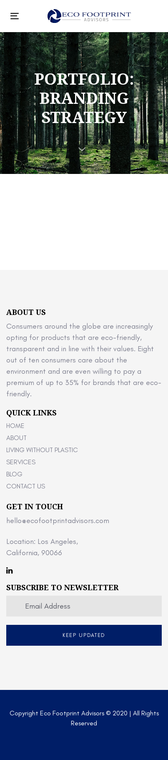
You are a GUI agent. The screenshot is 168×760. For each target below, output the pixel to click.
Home (15, 426)
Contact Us (25, 486)
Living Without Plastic (42, 450)
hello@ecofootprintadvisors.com (57, 520)
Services (20, 462)
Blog (14, 474)
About (16, 438)
